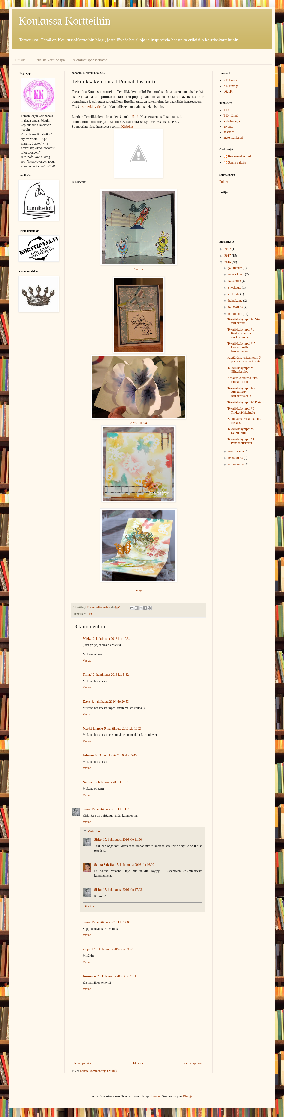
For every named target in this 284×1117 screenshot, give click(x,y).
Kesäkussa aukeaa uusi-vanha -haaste (242, 380)
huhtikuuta (235, 314)
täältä (134, 116)
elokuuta (234, 294)
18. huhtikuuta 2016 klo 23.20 (113, 949)
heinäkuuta (235, 300)
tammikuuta (236, 464)
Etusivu (21, 60)
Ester (86, 701)
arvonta (228, 126)
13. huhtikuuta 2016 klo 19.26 (112, 782)
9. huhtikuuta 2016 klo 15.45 (118, 755)
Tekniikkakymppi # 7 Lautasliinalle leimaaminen (241, 347)
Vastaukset (94, 831)
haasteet (229, 132)
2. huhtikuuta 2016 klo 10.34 (111, 638)
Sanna (138, 269)
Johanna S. (90, 755)
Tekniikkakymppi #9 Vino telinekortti (244, 321)
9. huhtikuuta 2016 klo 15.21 (123, 728)
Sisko (86, 809)
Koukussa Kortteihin (64, 21)
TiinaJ (87, 674)
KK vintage (231, 86)
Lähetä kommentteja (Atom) (98, 1071)
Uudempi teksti (83, 1063)
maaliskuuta (236, 451)
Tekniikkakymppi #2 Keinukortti (240, 431)
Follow (224, 181)
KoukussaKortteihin (241, 156)
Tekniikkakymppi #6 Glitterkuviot (240, 370)
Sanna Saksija (104, 864)
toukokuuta (236, 307)
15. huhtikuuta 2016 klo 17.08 (110, 922)
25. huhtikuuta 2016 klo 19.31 (116, 976)
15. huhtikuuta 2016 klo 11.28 (110, 809)
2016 (228, 262)
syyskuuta (235, 287)
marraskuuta (236, 274)
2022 (228, 249)
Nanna (87, 782)
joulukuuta (235, 268)
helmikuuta (236, 458)
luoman (155, 1096)
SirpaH (88, 949)
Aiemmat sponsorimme (90, 60)
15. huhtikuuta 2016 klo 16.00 (134, 864)
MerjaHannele (93, 728)
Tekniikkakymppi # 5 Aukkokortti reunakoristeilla (241, 392)
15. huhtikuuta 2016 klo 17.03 (122, 889)
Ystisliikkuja (232, 121)
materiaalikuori (233, 137)
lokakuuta (235, 281)
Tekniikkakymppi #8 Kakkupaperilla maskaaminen (240, 333)
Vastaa (87, 660)
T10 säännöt (231, 115)
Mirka (87, 638)
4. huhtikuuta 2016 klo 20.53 (110, 701)
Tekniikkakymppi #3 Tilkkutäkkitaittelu (241, 410)
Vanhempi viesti (193, 1063)
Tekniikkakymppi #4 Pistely (245, 402)
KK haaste (230, 80)
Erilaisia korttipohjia (49, 60)
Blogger (188, 1096)
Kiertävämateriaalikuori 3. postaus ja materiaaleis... (245, 359)
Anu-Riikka (138, 423)
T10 (89, 614)
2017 (228, 255)
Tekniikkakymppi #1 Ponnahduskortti (240, 441)
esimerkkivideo (92, 106)
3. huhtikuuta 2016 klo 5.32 (111, 674)
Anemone (89, 976)
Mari (139, 591)
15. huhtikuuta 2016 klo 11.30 (122, 839)
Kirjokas (127, 126)
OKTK (228, 91)
